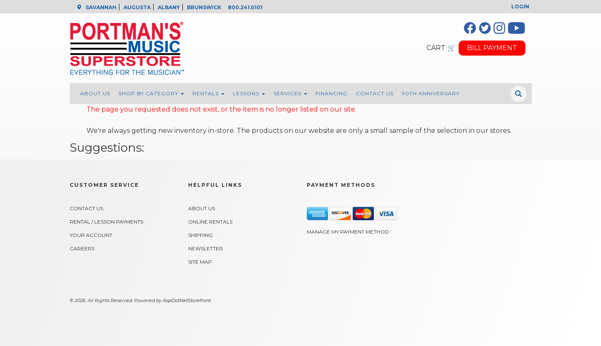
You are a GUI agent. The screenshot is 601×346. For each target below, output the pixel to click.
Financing (332, 93)
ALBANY (169, 7)
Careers (82, 248)
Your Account (91, 235)
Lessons (249, 93)
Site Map (200, 262)
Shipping (200, 235)
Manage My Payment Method (348, 232)
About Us (95, 93)
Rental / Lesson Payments (106, 222)
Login (520, 6)
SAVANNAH (101, 7)
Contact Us (375, 93)
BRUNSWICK (204, 7)
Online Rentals (210, 222)
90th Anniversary (431, 93)
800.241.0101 (245, 7)
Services (290, 93)
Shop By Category (151, 93)
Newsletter (205, 248)
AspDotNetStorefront (187, 300)
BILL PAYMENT (492, 48)
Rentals (208, 93)
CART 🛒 (441, 48)
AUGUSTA (137, 7)
